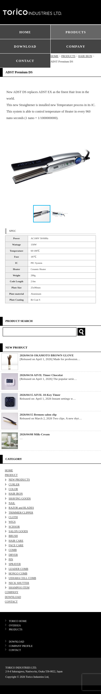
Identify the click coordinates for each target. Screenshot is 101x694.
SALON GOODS (18, 531)
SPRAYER (15, 564)
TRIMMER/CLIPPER (21, 512)
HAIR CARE (16, 540)
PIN (11, 559)
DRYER (13, 554)
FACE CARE (16, 545)
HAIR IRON (85, 56)
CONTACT (25, 61)
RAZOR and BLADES (21, 507)
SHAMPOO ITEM (19, 587)
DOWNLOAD (25, 46)
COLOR (13, 489)
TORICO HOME (18, 621)
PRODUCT (11, 474)
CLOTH (13, 517)
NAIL (12, 503)
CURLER (14, 484)
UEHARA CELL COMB (22, 578)
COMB (13, 549)
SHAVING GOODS (20, 498)
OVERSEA (15, 625)
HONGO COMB (18, 573)
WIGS (12, 521)
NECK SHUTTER (19, 582)
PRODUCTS (75, 32)
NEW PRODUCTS (19, 479)
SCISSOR (14, 526)
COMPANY (75, 46)
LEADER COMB (18, 568)
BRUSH (13, 535)
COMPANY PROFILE (21, 645)
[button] (91, 167)
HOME (25, 32)
